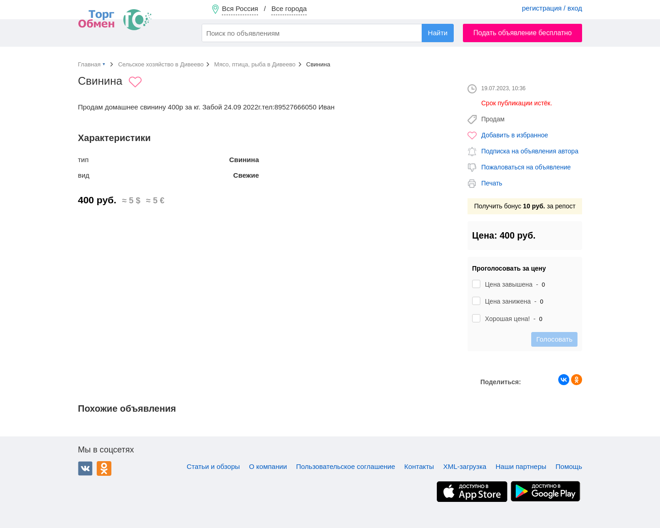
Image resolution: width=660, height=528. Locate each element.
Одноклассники (104, 468)
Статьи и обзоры (213, 466)
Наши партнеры (520, 466)
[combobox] (328, 33)
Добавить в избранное (514, 135)
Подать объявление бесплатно (522, 33)
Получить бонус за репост (524, 206)
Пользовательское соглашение (345, 466)
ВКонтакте (85, 468)
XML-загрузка (464, 466)
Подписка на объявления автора (529, 151)
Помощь (569, 466)
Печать (491, 183)
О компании (268, 466)
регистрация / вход (552, 8)
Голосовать (554, 339)
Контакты (419, 466)
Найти (438, 33)
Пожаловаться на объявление (526, 167)
